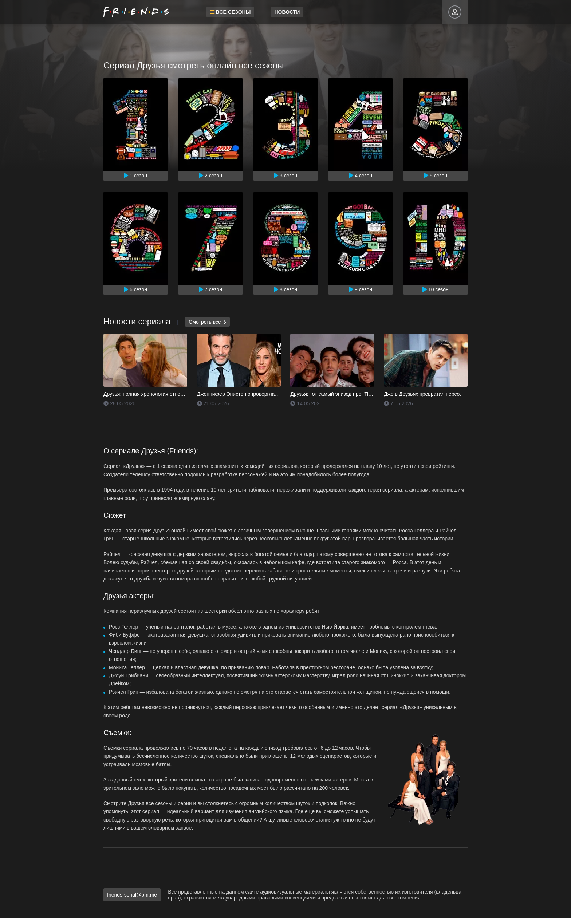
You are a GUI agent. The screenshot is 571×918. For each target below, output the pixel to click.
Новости (282, 12)
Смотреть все (207, 322)
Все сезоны (225, 12)
